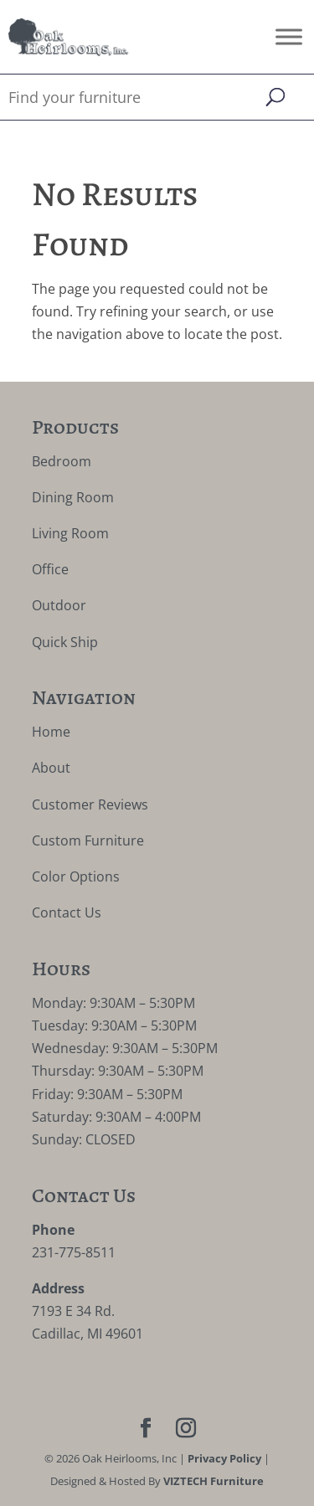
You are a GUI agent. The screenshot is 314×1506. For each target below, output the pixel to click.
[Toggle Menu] (288, 36)
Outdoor (59, 605)
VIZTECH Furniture (213, 1480)
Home (51, 731)
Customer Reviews (90, 804)
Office (50, 569)
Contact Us (66, 912)
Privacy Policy (224, 1458)
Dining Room (73, 497)
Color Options (76, 876)
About (51, 767)
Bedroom (61, 461)
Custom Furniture (88, 840)
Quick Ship (65, 642)
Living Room (70, 533)
